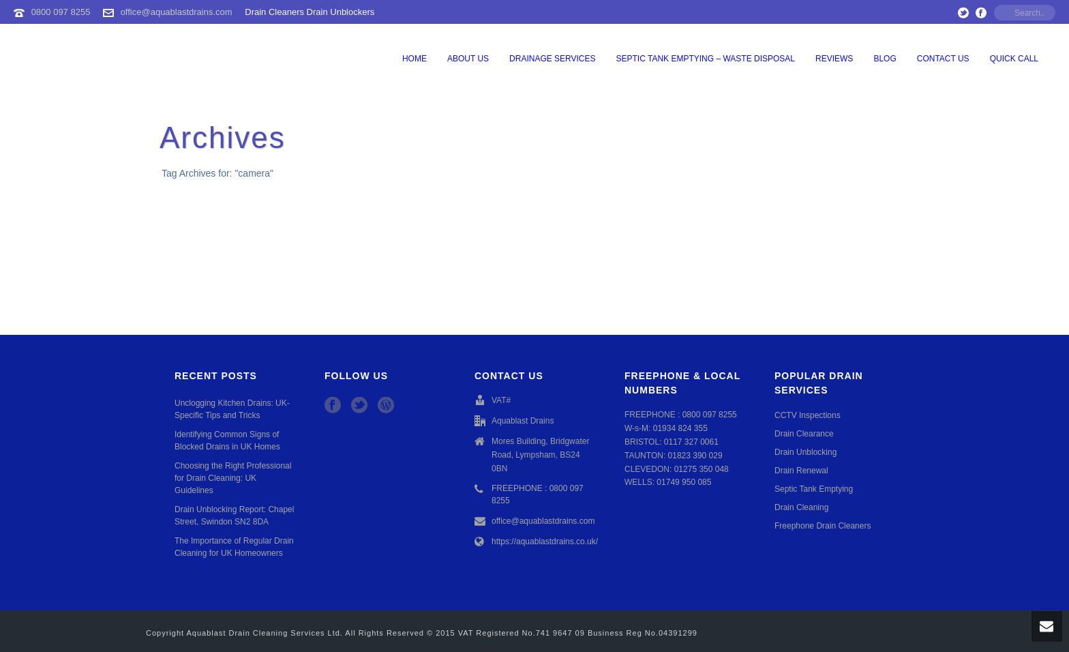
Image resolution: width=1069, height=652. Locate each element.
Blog (884, 58)
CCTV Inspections (807, 415)
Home (414, 58)
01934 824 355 (680, 428)
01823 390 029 (695, 455)
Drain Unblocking (805, 452)
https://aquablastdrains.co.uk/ (545, 541)
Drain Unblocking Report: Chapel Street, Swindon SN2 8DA (234, 516)
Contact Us (943, 58)
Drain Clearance (804, 434)
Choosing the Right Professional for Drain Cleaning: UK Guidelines (233, 478)
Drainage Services (552, 58)
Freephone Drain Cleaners (822, 526)
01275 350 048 (701, 469)
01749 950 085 (684, 482)
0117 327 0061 (691, 442)
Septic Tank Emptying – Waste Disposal (706, 58)
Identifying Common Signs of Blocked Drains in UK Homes (227, 440)
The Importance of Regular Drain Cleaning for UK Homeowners (234, 547)
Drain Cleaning (801, 507)
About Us (468, 58)
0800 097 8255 (61, 12)
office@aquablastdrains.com (176, 12)
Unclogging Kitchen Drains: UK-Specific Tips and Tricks (232, 409)
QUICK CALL (1014, 58)
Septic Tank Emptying (813, 489)
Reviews (834, 58)
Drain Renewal (801, 470)
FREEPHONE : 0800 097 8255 (538, 494)
